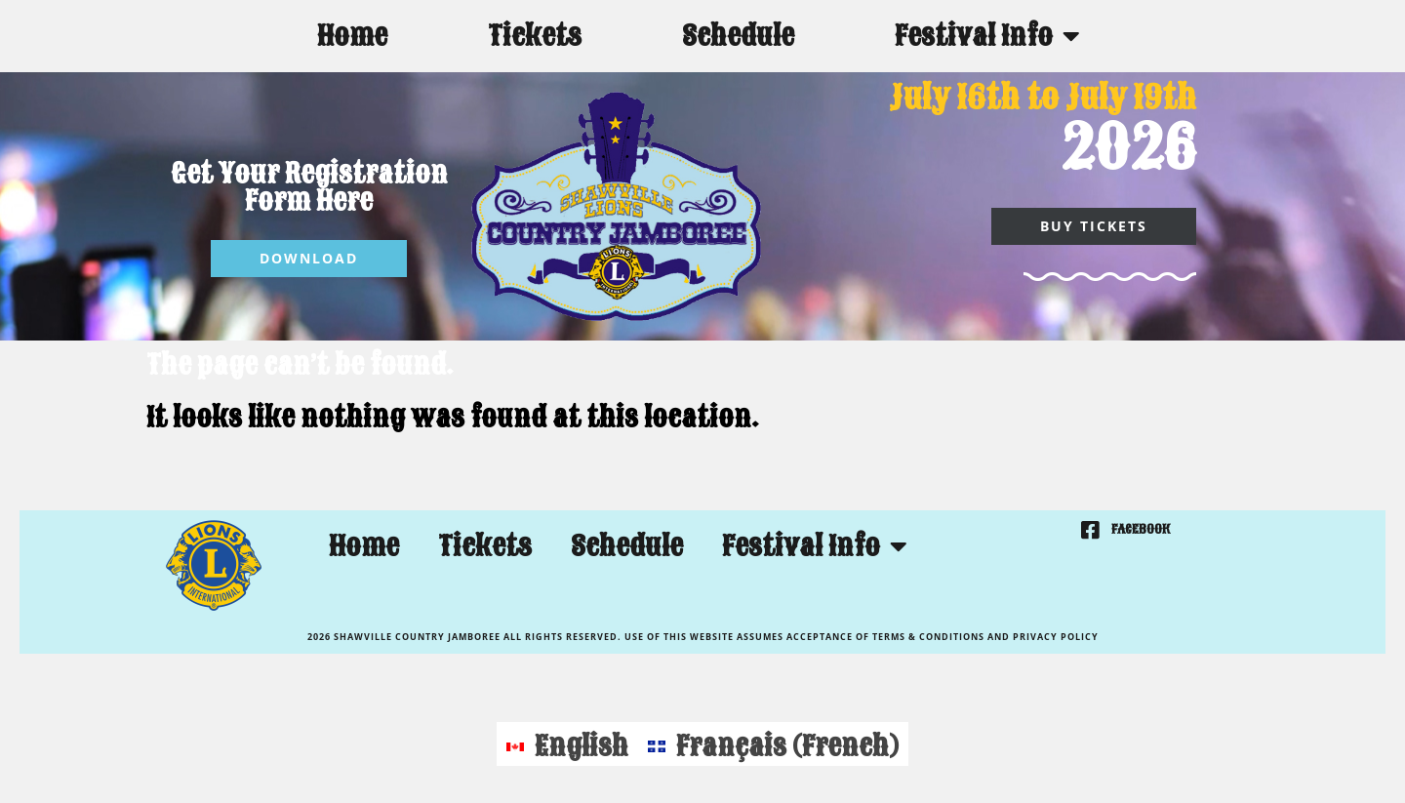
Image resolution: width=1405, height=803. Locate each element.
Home (352, 36)
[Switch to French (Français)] (773, 744)
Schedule (738, 36)
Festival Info (987, 36)
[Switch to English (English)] (567, 744)
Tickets (535, 36)
